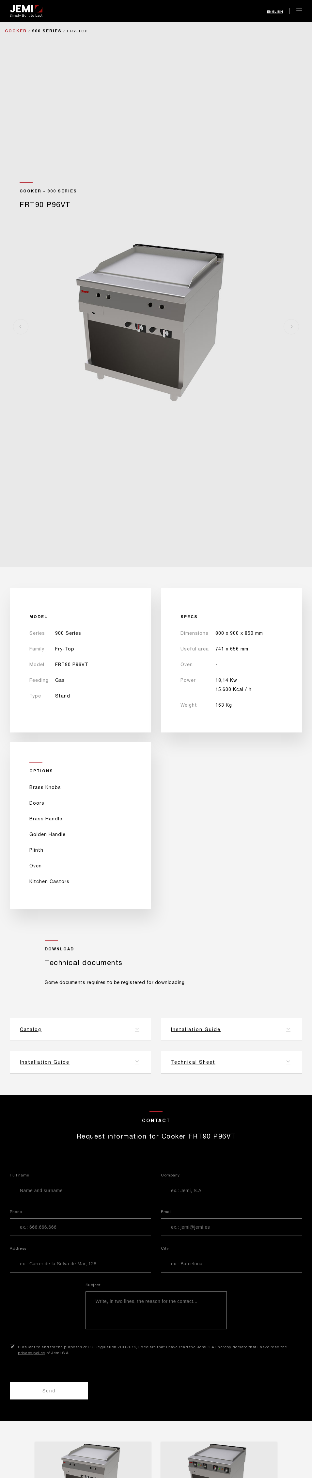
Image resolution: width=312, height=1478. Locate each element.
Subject (93, 1285)
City (165, 1248)
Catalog (30, 1029)
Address (18, 1248)
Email (166, 1212)
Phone (16, 1212)
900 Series (47, 30)
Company (170, 1175)
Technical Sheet (193, 1062)
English (275, 11)
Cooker (16, 30)
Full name (19, 1175)
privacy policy (31, 1353)
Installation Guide (196, 1029)
